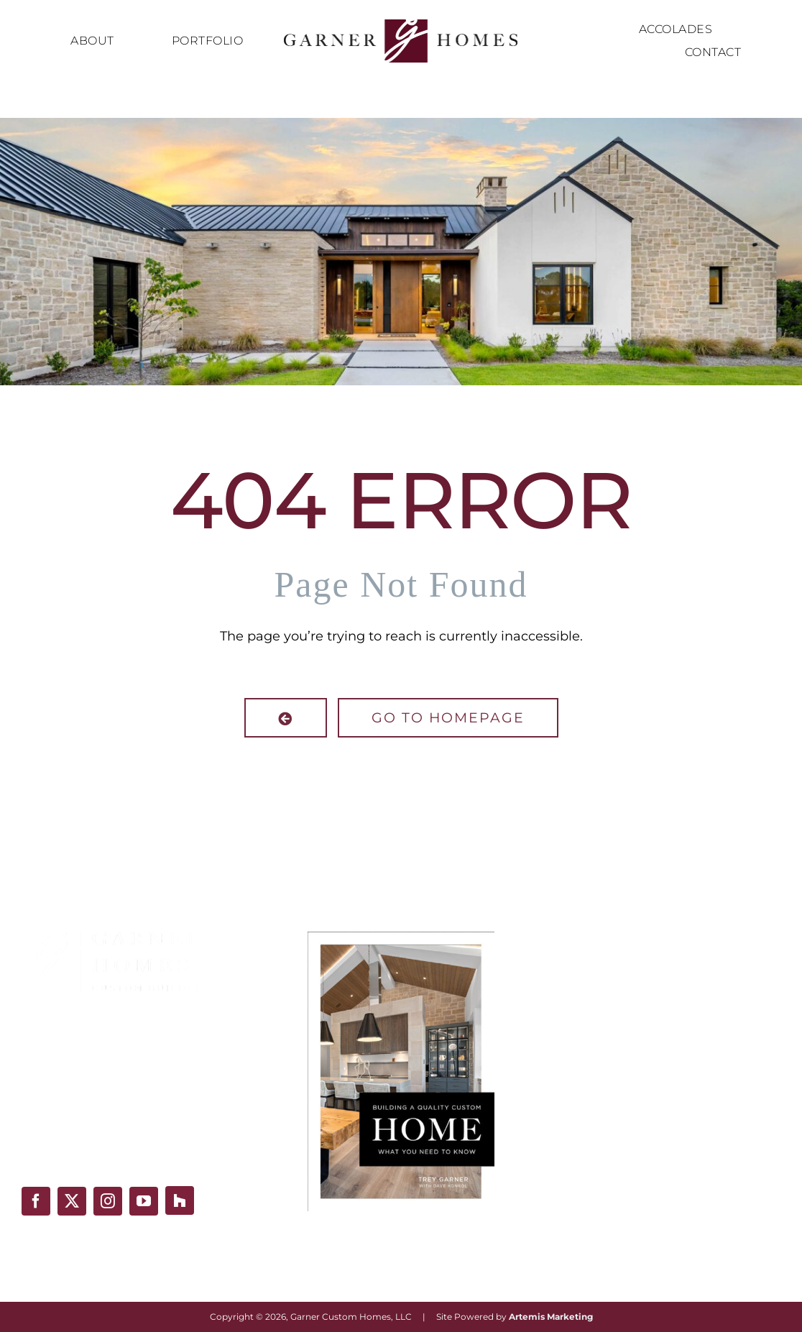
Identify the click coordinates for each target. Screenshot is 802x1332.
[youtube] (143, 1201)
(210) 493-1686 (66, 1151)
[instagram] (107, 1201)
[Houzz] (179, 1200)
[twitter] (71, 1201)
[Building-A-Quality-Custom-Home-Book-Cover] (401, 938)
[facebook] (36, 1201)
